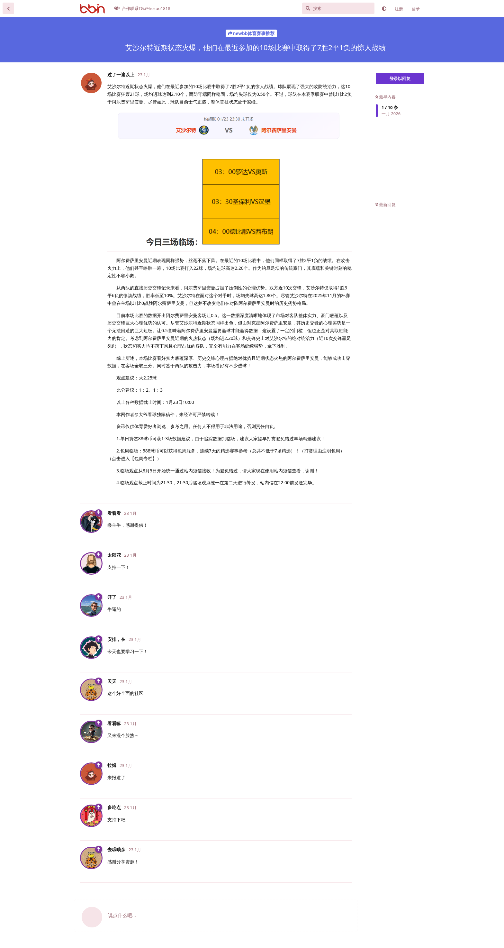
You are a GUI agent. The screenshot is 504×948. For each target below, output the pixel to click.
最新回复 (385, 204)
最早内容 (385, 97)
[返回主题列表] (8, 8)
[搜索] (338, 8)
